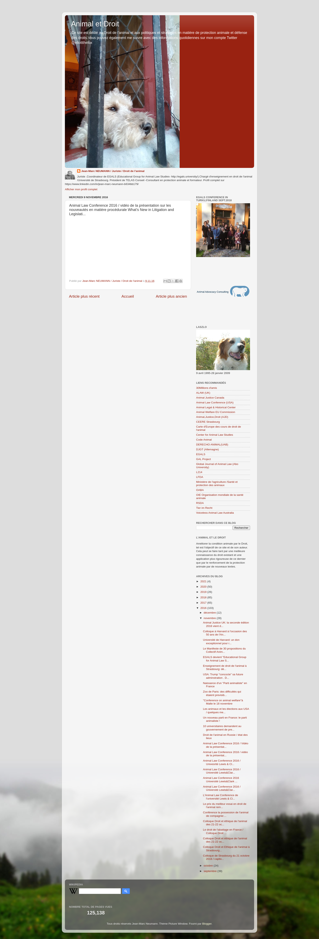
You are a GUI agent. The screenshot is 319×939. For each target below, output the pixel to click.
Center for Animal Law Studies (214, 434)
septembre (210, 871)
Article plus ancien (171, 296)
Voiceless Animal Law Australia (215, 512)
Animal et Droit (95, 24)
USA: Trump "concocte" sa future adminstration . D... (223, 676)
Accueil (127, 296)
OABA (200, 490)
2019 (203, 591)
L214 (199, 472)
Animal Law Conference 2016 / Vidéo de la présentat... (225, 745)
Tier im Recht (204, 507)
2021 (203, 581)
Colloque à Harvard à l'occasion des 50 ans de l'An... (225, 633)
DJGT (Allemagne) (207, 449)
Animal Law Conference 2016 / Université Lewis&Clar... (222, 771)
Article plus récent (84, 296)
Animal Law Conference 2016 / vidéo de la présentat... (225, 754)
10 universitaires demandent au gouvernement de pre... (222, 728)
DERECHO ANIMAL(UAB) (212, 444)
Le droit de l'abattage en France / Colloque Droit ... (223, 831)
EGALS (200, 454)
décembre (210, 612)
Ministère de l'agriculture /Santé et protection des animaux (217, 483)
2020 (203, 586)
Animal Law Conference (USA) (215, 402)
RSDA (200, 503)
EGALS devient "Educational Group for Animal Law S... (224, 659)
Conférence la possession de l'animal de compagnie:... (225, 814)
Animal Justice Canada (210, 397)
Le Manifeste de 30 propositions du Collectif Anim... (224, 650)
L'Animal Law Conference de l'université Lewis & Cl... (220, 797)
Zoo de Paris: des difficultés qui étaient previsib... (222, 693)
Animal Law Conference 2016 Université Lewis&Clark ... (221, 779)
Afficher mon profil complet (81, 189)
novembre (210, 618)
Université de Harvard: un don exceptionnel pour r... (221, 641)
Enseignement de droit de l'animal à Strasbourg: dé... (225, 667)
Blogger (207, 923)
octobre (209, 865)
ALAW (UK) (203, 392)
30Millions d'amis (206, 387)
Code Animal (204, 439)
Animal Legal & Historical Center (216, 407)
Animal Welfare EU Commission (215, 412)
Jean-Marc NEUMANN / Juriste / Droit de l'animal (112, 171)
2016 (203, 607)
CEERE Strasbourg (208, 421)
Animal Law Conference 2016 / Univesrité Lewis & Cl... (222, 762)
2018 (203, 597)
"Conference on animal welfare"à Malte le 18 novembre (223, 702)
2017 (203, 602)
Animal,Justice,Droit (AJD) (212, 416)
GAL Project (203, 459)
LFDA (199, 477)
